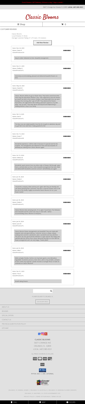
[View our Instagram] (42, 335)
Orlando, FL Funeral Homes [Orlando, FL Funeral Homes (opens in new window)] (18, 390)
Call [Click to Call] (14, 402)
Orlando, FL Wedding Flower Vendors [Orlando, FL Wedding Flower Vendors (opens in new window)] (63, 390)
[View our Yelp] (45, 335)
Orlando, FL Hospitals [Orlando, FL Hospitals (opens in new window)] (38, 390)
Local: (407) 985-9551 (42, 349)
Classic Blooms (42, 17)
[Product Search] (43, 291)
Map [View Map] (42, 402)
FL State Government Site (51, 393)
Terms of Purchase (43, 396)
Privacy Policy (29, 396)
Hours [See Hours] (70, 402)
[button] (42, 370)
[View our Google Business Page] (39, 335)
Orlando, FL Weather (32, 393)
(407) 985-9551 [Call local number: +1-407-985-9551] (78, 7)
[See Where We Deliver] (43, 301)
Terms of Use (56, 396)
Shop (21, 24)
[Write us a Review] (42, 42)
